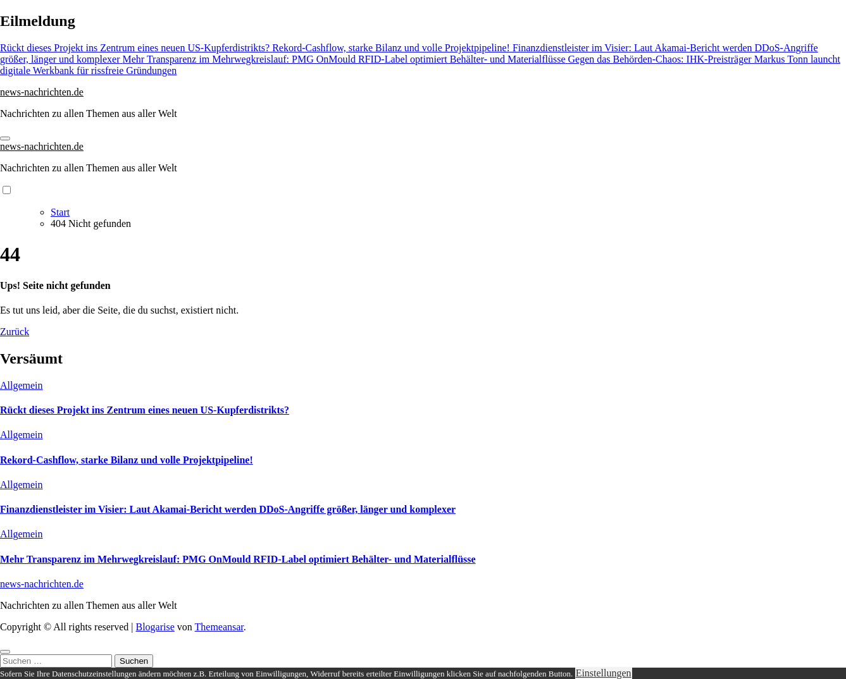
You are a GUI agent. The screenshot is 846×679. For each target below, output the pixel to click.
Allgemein (21, 385)
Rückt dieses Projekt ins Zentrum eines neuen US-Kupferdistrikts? (144, 410)
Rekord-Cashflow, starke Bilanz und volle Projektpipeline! (126, 460)
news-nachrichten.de (42, 92)
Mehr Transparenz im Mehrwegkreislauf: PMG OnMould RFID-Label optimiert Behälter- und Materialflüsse (238, 559)
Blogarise (154, 626)
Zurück (14, 331)
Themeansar (219, 626)
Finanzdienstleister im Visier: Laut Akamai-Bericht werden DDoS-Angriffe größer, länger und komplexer (228, 509)
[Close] (5, 652)
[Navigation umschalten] (5, 138)
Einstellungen (603, 673)
